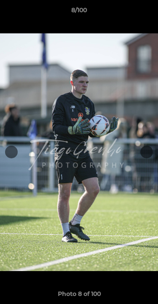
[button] (148, 12)
